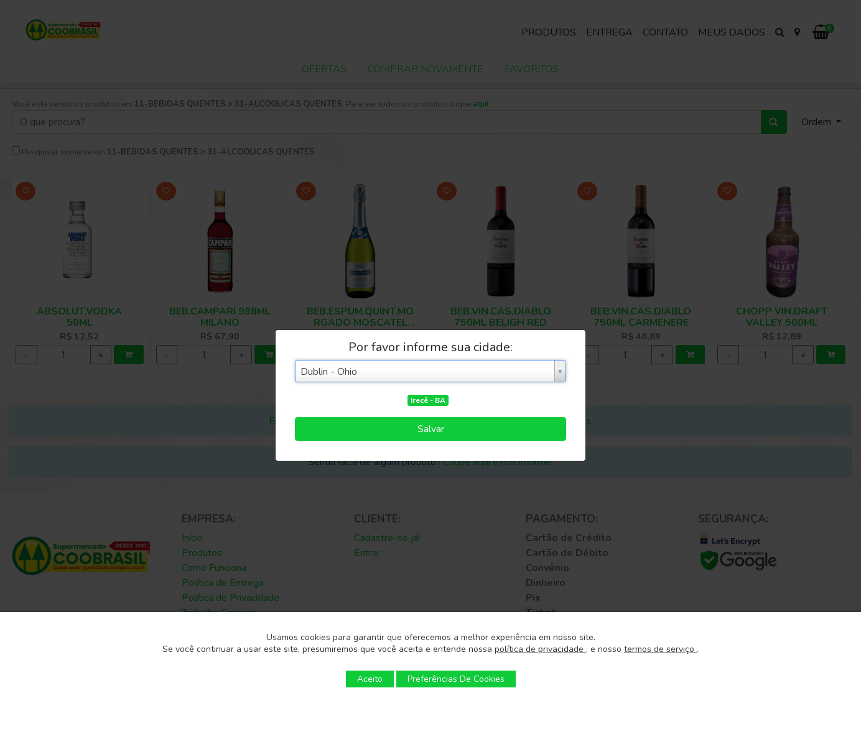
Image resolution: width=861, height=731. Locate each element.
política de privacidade (540, 649)
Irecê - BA (428, 400)
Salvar (430, 429)
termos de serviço (660, 649)
